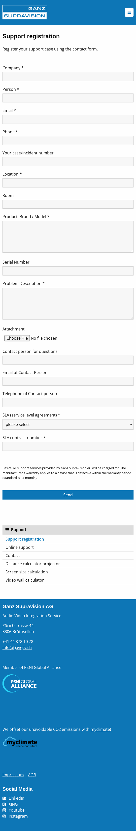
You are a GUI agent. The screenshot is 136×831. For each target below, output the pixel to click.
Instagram (18, 816)
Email (9, 110)
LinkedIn (16, 798)
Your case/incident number (28, 153)
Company (13, 68)
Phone (10, 132)
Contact (12, 555)
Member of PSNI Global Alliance (31, 667)
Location (12, 174)
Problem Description (23, 283)
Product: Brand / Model (25, 216)
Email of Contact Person (24, 372)
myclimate (100, 729)
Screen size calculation (26, 572)
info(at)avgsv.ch (17, 647)
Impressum (13, 775)
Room (8, 195)
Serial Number (16, 262)
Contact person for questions (30, 351)
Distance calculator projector (32, 563)
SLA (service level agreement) (31, 415)
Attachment (13, 329)
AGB (32, 775)
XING (13, 804)
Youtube (17, 810)
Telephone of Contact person (29, 393)
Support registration (24, 539)
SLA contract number (23, 437)
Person (10, 89)
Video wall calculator (24, 580)
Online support (19, 547)
